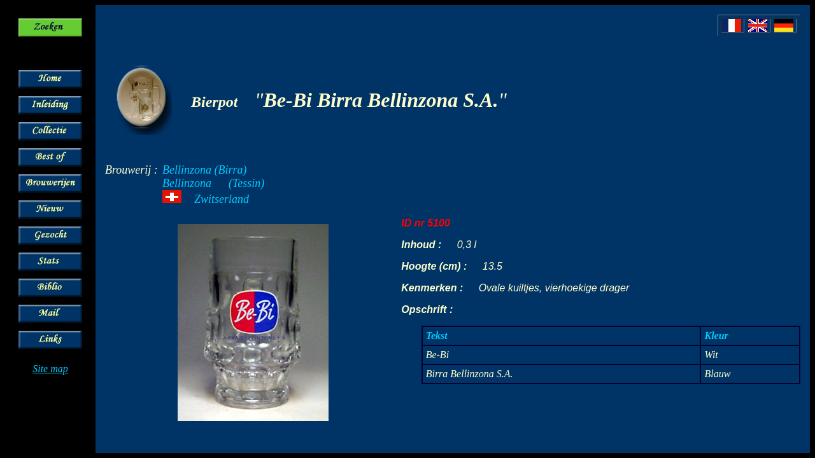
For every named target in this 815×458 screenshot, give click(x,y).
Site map (50, 368)
